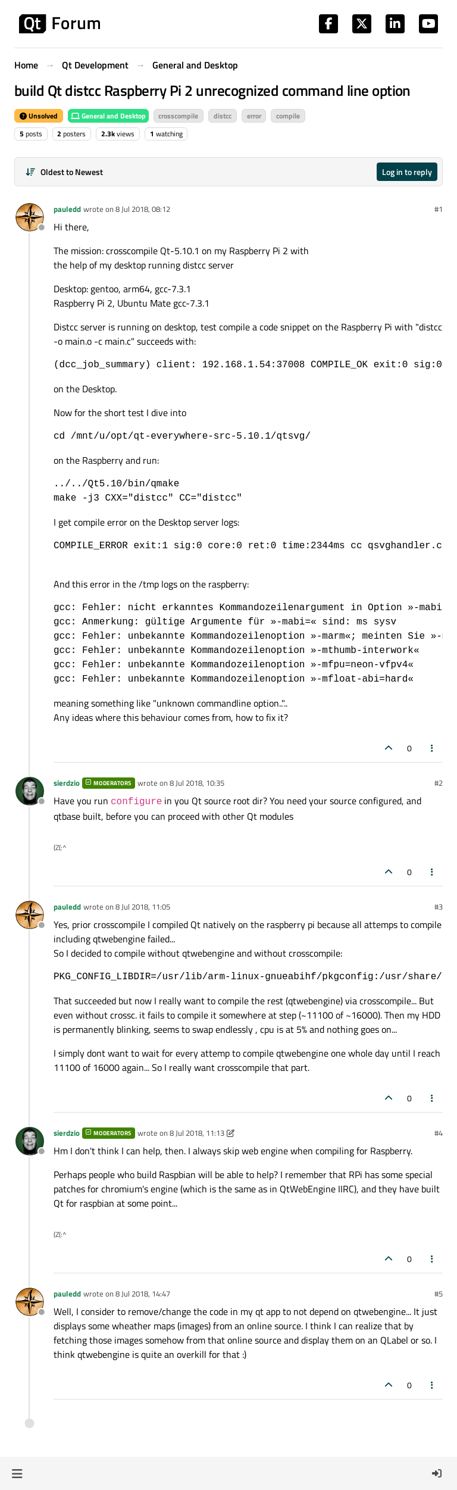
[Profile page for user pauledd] (29, 217)
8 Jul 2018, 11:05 (142, 907)
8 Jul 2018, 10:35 (197, 783)
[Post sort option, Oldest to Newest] (64, 172)
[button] (17, 1473)
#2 (438, 783)
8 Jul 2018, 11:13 (197, 1133)
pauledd (67, 209)
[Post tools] (432, 748)
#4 (438, 1133)
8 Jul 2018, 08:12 (142, 209)
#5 (438, 1294)
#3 (438, 907)
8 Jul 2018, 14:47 (142, 1294)
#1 (438, 209)
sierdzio (67, 783)
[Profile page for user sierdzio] (29, 791)
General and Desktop (108, 115)
